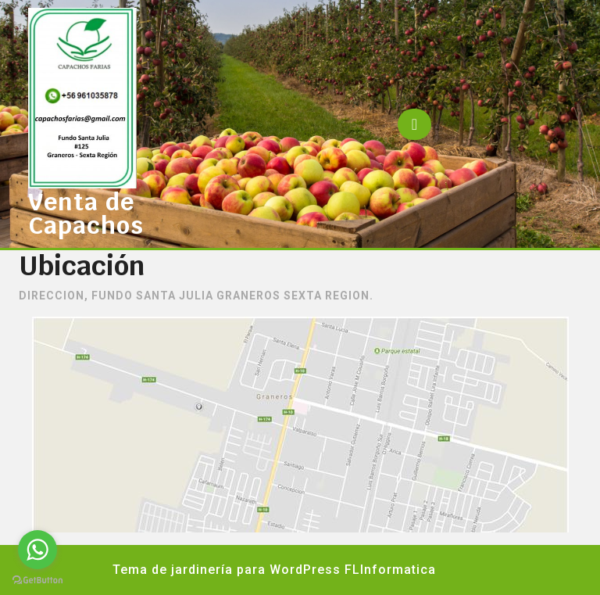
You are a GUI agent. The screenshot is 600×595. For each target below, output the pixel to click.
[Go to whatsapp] (37, 549)
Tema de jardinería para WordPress (226, 569)
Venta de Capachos (86, 214)
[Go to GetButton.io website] (37, 579)
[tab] (414, 124)
